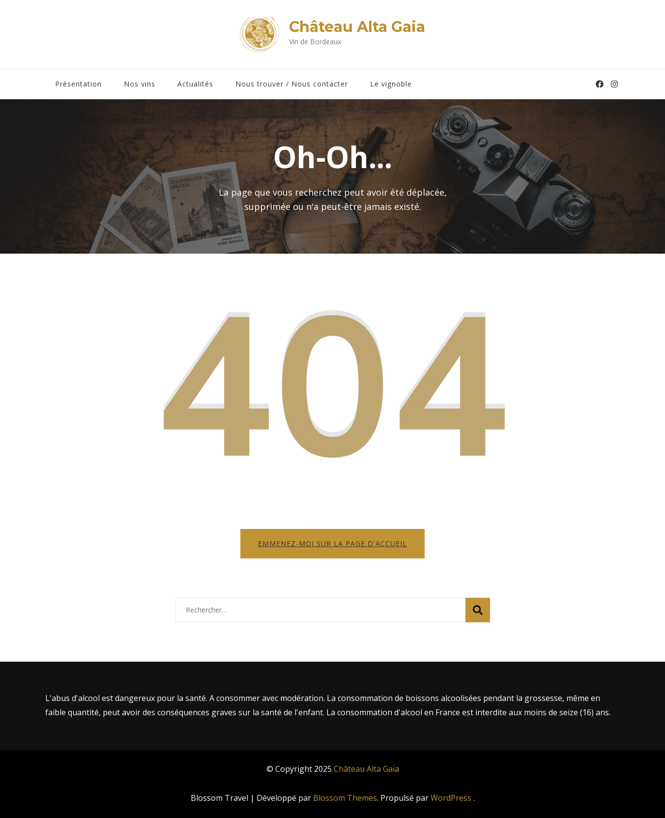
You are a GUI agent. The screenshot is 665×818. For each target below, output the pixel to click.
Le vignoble (391, 83)
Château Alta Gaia (357, 27)
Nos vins (139, 83)
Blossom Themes (345, 797)
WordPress (451, 797)
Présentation (78, 83)
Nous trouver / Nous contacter (291, 83)
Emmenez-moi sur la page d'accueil (332, 543)
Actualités (195, 83)
